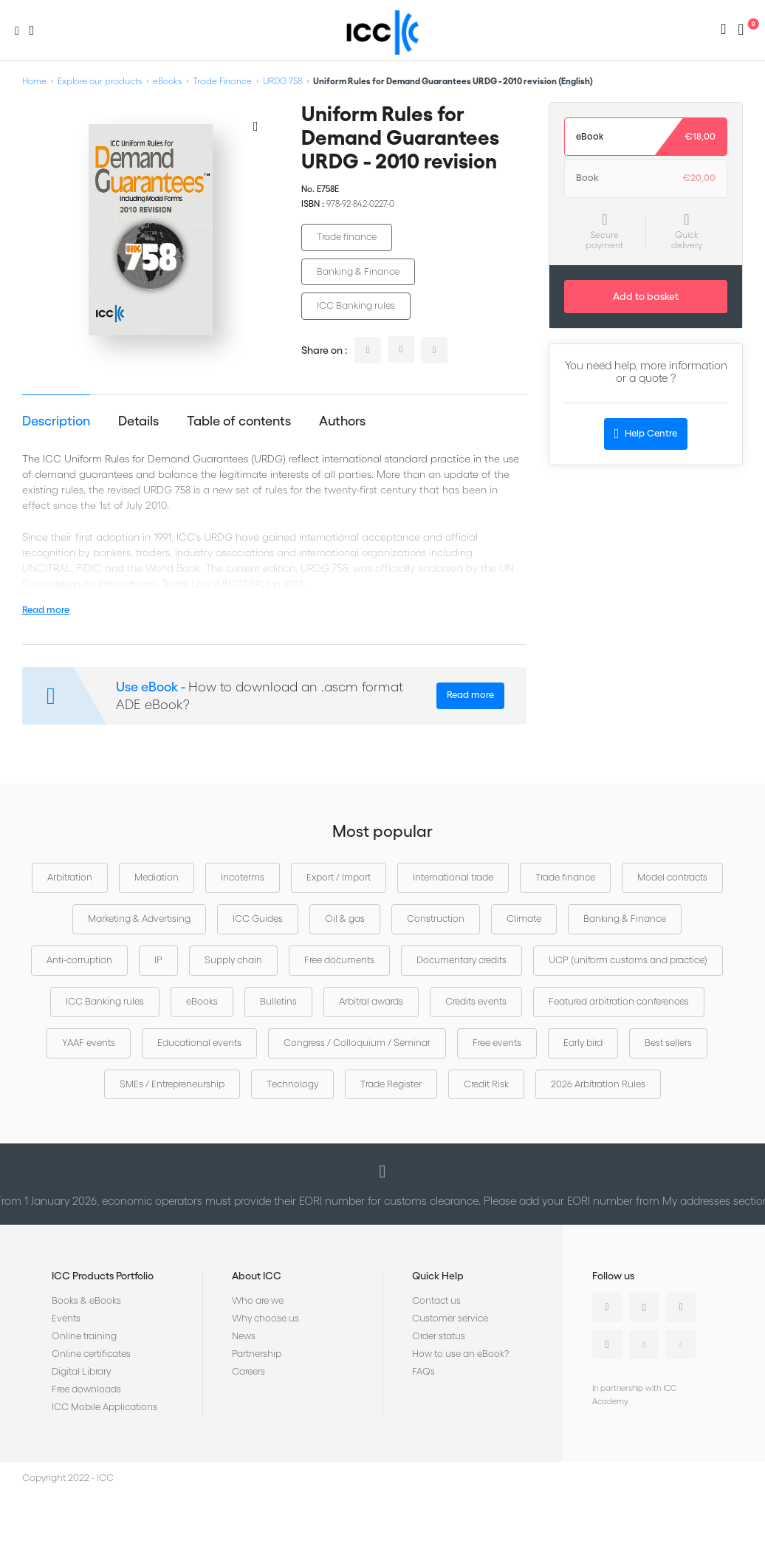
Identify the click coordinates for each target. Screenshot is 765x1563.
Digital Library (81, 1371)
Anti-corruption (79, 959)
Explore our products (100, 81)
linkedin (367, 350)
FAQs (423, 1371)
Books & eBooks (86, 1300)
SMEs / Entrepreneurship (172, 1084)
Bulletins (278, 1001)
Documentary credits (461, 959)
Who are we (258, 1300)
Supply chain (233, 959)
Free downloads (86, 1389)
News (243, 1335)
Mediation (156, 877)
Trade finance (347, 236)
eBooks (167, 81)
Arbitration (69, 877)
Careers (248, 1371)
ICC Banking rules (356, 305)
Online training (84, 1335)
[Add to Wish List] (255, 125)
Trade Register (391, 1084)
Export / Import (338, 877)
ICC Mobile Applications (104, 1406)
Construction (435, 918)
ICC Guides (258, 918)
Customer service (450, 1318)
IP (158, 959)
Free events (497, 1042)
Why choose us (265, 1318)
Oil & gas (345, 918)
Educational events (199, 1042)
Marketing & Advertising (139, 918)
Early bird (583, 1042)
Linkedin (607, 1307)
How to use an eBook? (460, 1353)
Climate (524, 918)
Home (34, 81)
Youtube (644, 1344)
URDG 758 (282, 81)
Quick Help (438, 1276)
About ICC (256, 1276)
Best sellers (668, 1042)
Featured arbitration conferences (619, 1001)
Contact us (436, 1300)
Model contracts (672, 877)
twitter (401, 349)
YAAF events (88, 1042)
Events (66, 1318)
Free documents (339, 959)
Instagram (607, 1344)
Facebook (681, 1307)
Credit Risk (486, 1084)
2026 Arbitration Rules (598, 1084)
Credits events (476, 1001)
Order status (438, 1335)
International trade (453, 877)
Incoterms (242, 877)
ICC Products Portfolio (103, 1276)
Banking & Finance (358, 271)
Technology (292, 1084)
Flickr (681, 1344)
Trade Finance (222, 81)
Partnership (256, 1353)
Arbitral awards (371, 1001)
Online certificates (91, 1353)
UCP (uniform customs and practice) (628, 959)
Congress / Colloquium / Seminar (357, 1042)
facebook (434, 350)
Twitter (644, 1307)
